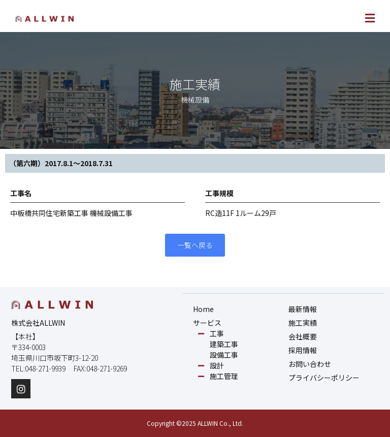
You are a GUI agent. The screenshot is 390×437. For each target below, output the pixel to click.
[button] (287, 18)
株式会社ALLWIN (38, 323)
